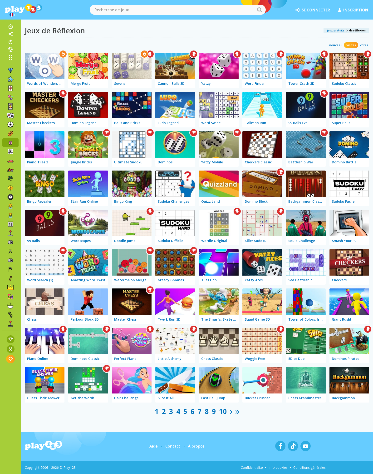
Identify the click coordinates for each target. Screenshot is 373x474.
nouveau (335, 45)
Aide (153, 446)
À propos (196, 446)
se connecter (312, 10)
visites (351, 45)
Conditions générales (309, 467)
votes (364, 45)
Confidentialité (252, 467)
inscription (353, 10)
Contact (172, 446)
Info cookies (278, 467)
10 (223, 411)
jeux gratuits (335, 30)
